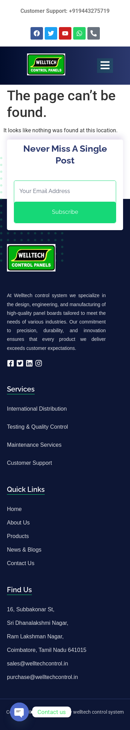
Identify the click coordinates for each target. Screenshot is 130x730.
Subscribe (65, 212)
